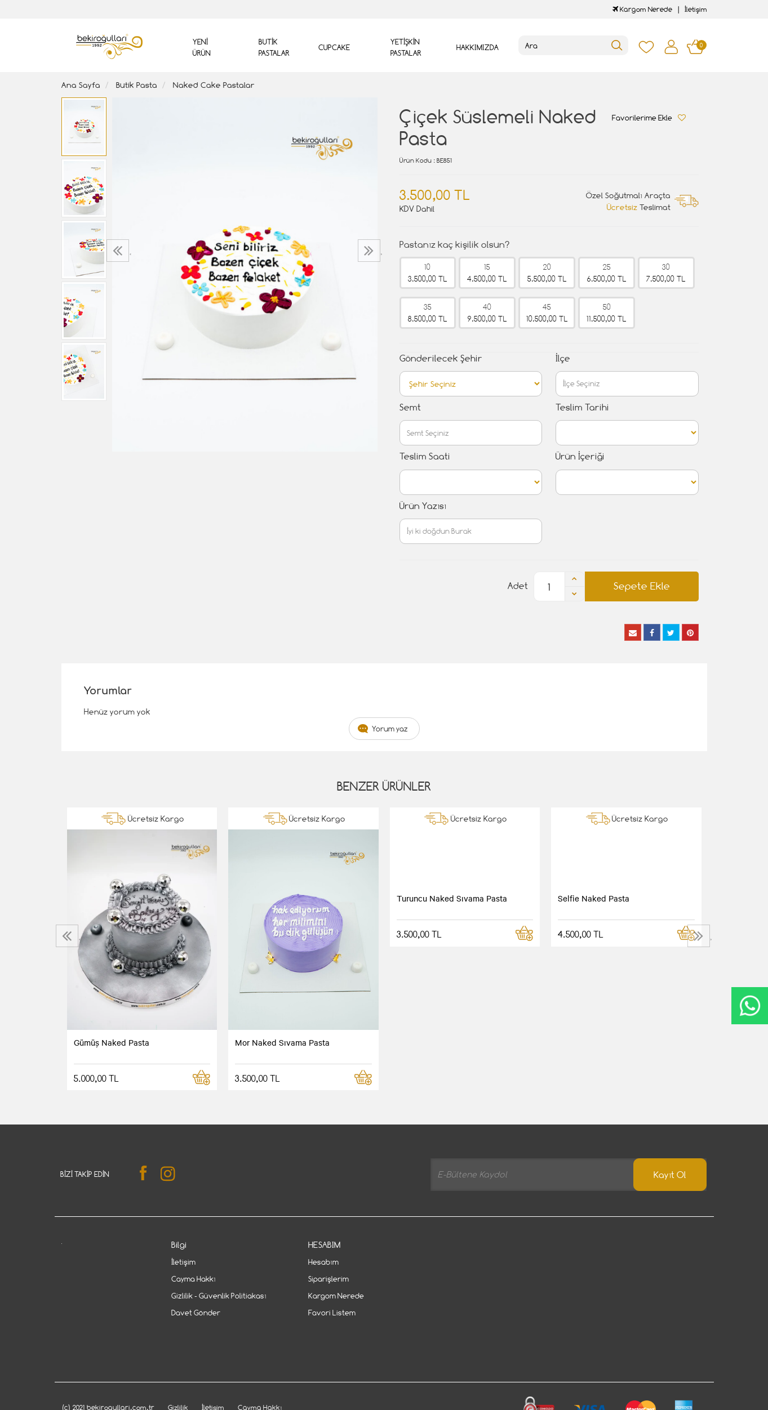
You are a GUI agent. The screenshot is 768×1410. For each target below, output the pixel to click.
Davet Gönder (195, 1312)
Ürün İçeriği (580, 456)
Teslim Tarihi (582, 407)
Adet (518, 586)
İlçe (563, 358)
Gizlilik (178, 1366)
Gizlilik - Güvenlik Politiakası (219, 1295)
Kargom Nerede (642, 9)
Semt (410, 407)
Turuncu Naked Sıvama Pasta (452, 898)
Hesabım (323, 1261)
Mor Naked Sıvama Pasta (282, 1042)
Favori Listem (332, 1312)
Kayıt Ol (670, 1175)
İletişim (696, 9)
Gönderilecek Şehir (440, 358)
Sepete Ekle (642, 586)
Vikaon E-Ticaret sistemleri (131, 1403)
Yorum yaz (390, 728)
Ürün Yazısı (422, 506)
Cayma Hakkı (193, 1278)
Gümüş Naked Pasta (111, 1042)
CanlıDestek (749, 1005)
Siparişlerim (328, 1278)
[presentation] (119, 250)
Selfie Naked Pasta (593, 898)
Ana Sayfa (80, 85)
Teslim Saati (424, 456)
